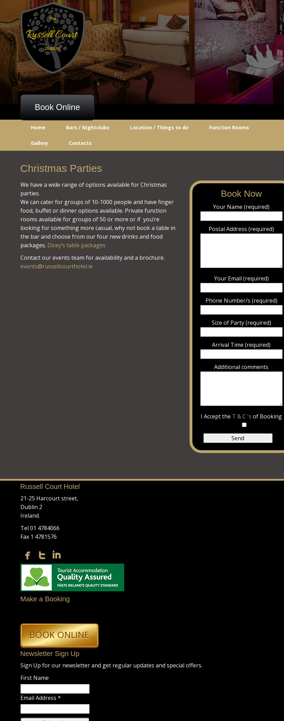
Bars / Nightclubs (87, 127)
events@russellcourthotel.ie (56, 266)
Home (38, 127)
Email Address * (40, 698)
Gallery (39, 143)
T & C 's (242, 416)
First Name (34, 678)
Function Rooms (229, 127)
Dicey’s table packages (76, 245)
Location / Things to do (159, 127)
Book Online (57, 107)
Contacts (80, 143)
